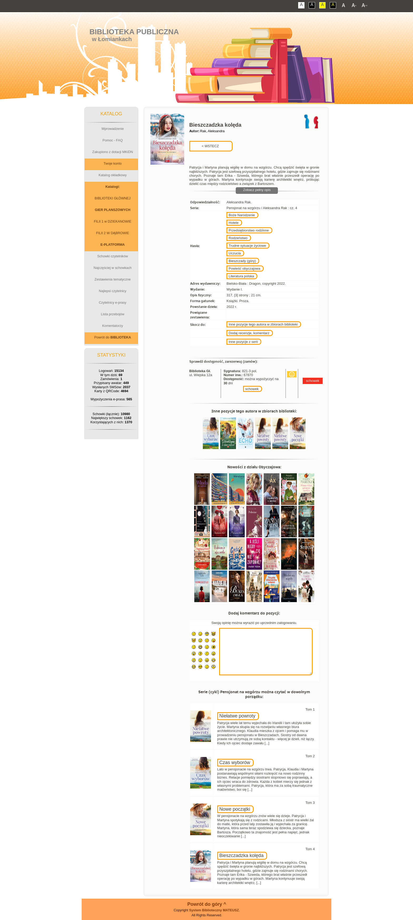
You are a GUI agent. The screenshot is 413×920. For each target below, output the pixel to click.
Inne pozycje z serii (243, 342)
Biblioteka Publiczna (134, 32)
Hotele (234, 223)
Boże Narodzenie (242, 215)
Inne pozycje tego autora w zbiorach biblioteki (263, 324)
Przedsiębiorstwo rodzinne (249, 230)
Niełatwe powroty (237, 716)
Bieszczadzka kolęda (241, 855)
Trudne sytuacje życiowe (247, 246)
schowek (252, 389)
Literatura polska (241, 276)
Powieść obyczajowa (244, 268)
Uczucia (235, 253)
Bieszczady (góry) (242, 261)
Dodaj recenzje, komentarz (249, 333)
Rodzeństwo (238, 238)
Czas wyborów (234, 762)
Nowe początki (234, 809)
